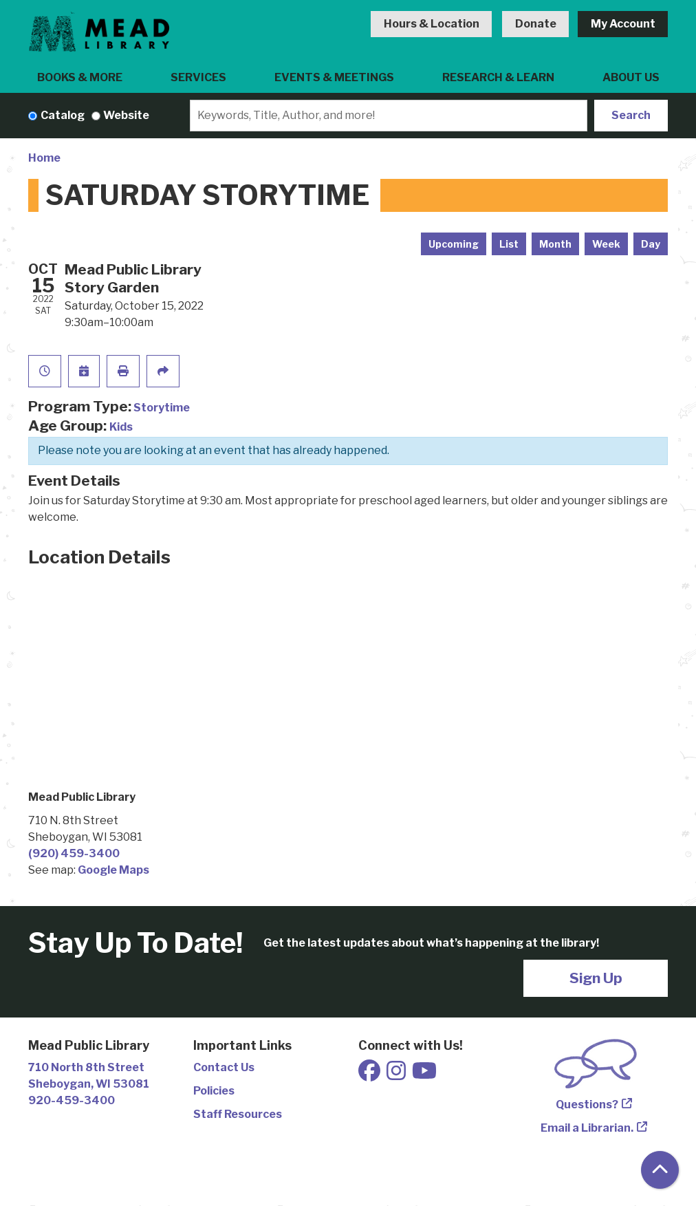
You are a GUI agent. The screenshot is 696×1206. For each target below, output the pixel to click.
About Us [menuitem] (631, 77)
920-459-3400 (71, 1100)
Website (126, 115)
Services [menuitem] (198, 77)
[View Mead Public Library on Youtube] (424, 1074)
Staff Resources (237, 1114)
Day (650, 244)
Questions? (587, 1104)
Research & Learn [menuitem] (498, 77)
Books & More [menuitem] (79, 77)
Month (555, 244)
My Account (623, 23)
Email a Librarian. (587, 1127)
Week (606, 244)
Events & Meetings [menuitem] (334, 77)
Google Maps (113, 869)
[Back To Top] (660, 1170)
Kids (121, 426)
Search (631, 115)
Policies (214, 1090)
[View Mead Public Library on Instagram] (397, 1074)
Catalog (63, 115)
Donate (535, 23)
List (509, 244)
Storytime (161, 407)
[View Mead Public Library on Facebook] (370, 1074)
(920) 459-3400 (74, 853)
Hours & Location (431, 23)
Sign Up (595, 978)
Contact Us (223, 1067)
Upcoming (453, 244)
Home (44, 157)
